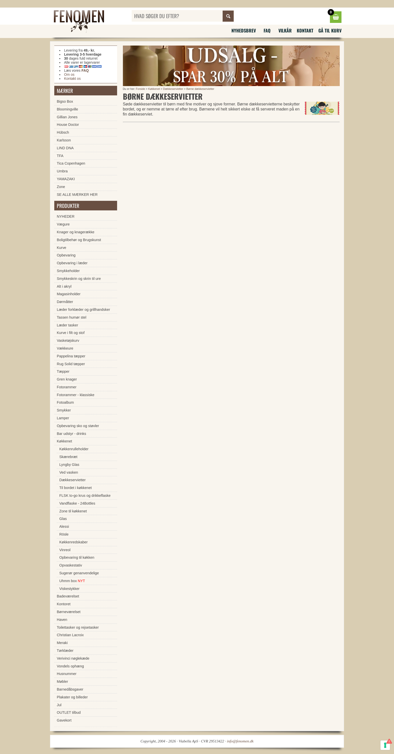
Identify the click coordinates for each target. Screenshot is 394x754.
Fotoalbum (65, 402)
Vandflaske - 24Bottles (77, 503)
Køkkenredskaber (73, 542)
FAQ (267, 30)
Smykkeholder (68, 271)
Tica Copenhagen (71, 163)
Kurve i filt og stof (70, 333)
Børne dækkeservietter (200, 88)
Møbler (62, 682)
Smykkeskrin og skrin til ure (79, 279)
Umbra (62, 171)
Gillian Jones (67, 117)
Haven (62, 620)
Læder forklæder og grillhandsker (83, 310)
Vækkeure (65, 348)
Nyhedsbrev (243, 30)
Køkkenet (154, 88)
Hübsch (63, 132)
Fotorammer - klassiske (75, 395)
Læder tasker (67, 325)
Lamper (63, 418)
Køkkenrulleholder (73, 449)
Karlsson (64, 140)
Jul (59, 705)
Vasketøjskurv (68, 340)
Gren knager (67, 379)
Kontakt (305, 30)
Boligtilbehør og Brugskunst (79, 240)
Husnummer (66, 674)
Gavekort (64, 720)
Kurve (61, 248)
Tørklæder (65, 651)
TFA (60, 156)
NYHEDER (65, 216)
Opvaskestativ (70, 565)
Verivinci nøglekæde (73, 658)
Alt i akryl (64, 286)
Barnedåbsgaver (70, 689)
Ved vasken (68, 472)
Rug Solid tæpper (71, 364)
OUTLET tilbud (69, 712)
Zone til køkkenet (73, 511)
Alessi (64, 526)
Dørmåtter (65, 302)
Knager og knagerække (75, 232)
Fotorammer (66, 387)
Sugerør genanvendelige (79, 573)
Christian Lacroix (70, 635)
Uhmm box (72, 581)
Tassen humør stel (71, 317)
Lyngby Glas (69, 465)
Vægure (63, 224)
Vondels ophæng (70, 666)
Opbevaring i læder (72, 263)
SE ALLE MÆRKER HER (77, 195)
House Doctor (68, 125)
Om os (69, 74)
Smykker (64, 410)
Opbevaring (66, 255)
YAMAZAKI (66, 179)
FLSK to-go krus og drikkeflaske (85, 496)
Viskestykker (69, 589)
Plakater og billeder (72, 697)
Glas (63, 519)
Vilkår (285, 30)
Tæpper (63, 371)
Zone (61, 187)
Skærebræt (68, 457)
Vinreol (65, 550)
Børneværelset (68, 612)
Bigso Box (65, 101)
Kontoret (63, 604)
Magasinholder (68, 294)
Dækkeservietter (173, 88)
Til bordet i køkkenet (75, 488)
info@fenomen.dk (240, 741)
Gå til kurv (329, 30)
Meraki (62, 643)
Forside (140, 88)
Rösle (64, 534)
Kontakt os (72, 79)
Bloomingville (67, 109)
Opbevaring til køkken (76, 557)
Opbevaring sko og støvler (78, 426)
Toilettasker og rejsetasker (78, 627)
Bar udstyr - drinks (71, 434)
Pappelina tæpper (71, 356)
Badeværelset (68, 596)
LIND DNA (65, 148)
